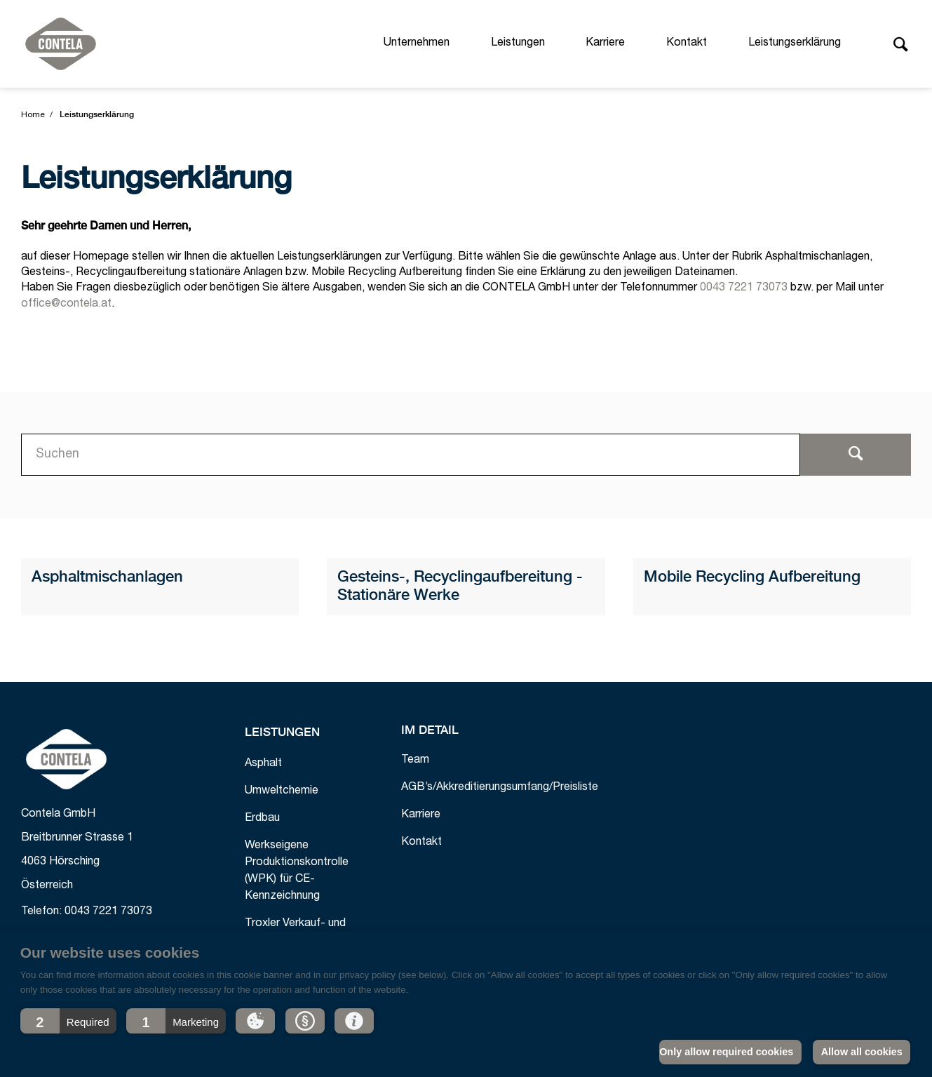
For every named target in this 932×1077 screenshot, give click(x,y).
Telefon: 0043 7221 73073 (86, 912)
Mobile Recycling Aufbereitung (752, 577)
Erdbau (262, 818)
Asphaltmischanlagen (107, 577)
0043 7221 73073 (744, 288)
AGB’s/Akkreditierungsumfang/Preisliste (499, 788)
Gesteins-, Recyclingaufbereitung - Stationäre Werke (460, 586)
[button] (68, 1020)
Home (33, 115)
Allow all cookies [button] (862, 1051)
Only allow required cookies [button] (726, 1051)
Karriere (605, 43)
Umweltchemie (281, 791)
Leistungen (518, 43)
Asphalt (263, 764)
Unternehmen (417, 43)
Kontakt (686, 43)
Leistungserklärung (794, 43)
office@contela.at (66, 304)
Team (415, 760)
